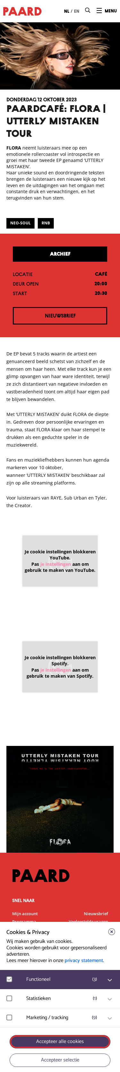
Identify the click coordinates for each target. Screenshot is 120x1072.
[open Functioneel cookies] (110, 980)
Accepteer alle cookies (60, 1041)
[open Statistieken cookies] (110, 999)
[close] (111, 931)
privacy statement (84, 960)
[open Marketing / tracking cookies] (110, 1018)
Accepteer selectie (60, 1060)
